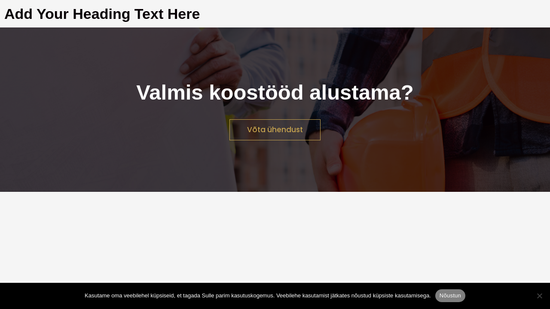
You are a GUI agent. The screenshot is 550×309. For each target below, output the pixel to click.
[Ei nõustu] (539, 295)
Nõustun (450, 295)
